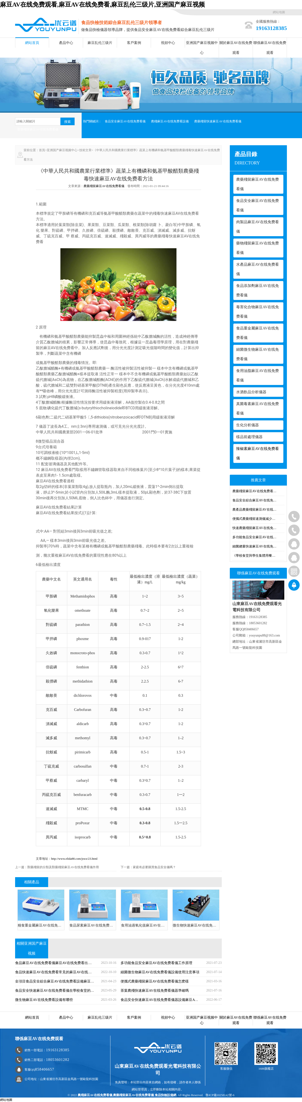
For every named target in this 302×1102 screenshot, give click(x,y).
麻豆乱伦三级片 (100, 43)
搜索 (67, 122)
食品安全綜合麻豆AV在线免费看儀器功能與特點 (258, 500)
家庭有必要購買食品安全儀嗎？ (154, 867)
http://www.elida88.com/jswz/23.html (74, 858)
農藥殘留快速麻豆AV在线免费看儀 (217, 121)
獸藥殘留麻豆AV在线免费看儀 (37, 129)
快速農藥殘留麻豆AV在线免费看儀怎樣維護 (258, 528)
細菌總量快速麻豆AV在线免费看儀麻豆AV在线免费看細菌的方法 (258, 546)
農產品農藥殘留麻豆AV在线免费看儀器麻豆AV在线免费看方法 (258, 509)
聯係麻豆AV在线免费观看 (269, 48)
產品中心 (66, 43)
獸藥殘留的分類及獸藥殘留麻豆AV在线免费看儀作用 (63, 867)
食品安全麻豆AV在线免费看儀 (125, 121)
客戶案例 (134, 43)
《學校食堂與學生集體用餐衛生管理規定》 (258, 555)
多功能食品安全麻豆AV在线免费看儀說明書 (258, 537)
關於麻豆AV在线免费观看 (235, 48)
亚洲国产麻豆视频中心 (202, 48)
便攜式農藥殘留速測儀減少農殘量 (257, 519)
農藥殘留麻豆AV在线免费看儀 (104, 186)
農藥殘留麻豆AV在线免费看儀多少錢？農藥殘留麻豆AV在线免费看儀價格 (258, 491)
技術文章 (85, 150)
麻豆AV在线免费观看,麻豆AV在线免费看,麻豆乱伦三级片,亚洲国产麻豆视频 (102, 4)
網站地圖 (279, 12)
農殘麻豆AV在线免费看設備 (170, 121)
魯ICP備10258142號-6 (220, 1095)
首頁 (42, 150)
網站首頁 (32, 43)
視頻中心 (168, 43)
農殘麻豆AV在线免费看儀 (95, 1095)
